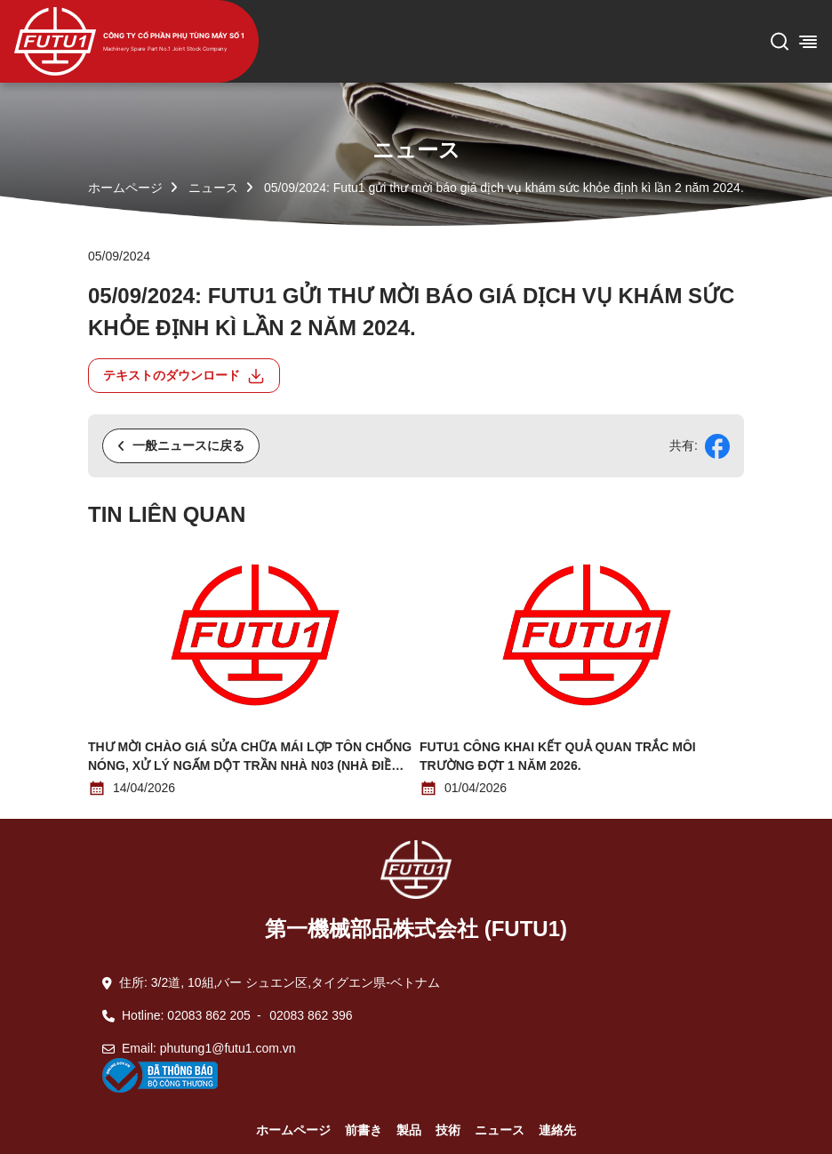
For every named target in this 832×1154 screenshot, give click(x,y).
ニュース (213, 187)
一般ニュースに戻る (180, 445)
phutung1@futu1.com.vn (228, 1048)
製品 (408, 1130)
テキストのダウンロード (184, 376)
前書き (363, 1130)
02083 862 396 (310, 1015)
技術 (448, 1130)
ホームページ (125, 187)
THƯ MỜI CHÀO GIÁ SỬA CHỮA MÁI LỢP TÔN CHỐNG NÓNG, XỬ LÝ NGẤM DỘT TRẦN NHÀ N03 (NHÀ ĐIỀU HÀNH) (250, 757)
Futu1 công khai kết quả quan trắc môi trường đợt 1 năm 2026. (558, 756)
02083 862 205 (208, 1015)
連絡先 (557, 1130)
